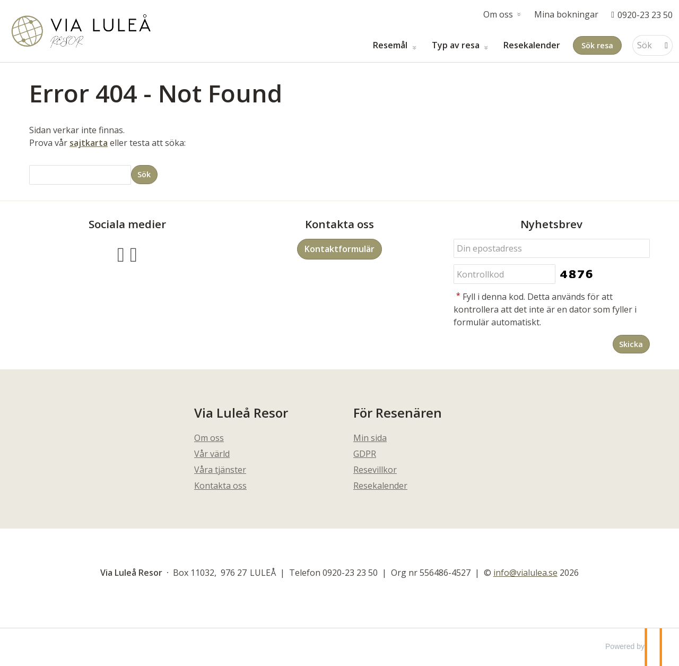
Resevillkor (375, 469)
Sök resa (597, 45)
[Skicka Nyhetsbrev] (631, 344)
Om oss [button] (498, 14)
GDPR (364, 454)
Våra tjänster (220, 469)
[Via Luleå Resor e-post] (525, 572)
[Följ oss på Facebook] (121, 253)
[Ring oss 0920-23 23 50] (642, 14)
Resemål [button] (391, 45)
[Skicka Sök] (144, 174)
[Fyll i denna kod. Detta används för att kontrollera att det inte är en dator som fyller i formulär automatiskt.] (504, 274)
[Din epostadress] (552, 248)
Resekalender (531, 45)
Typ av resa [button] (457, 45)
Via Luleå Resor (241, 412)
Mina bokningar (566, 14)
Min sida (370, 438)
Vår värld (212, 454)
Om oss (209, 438)
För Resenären (397, 412)
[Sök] (645, 45)
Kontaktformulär (339, 249)
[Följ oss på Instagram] (133, 253)
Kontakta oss (220, 485)
